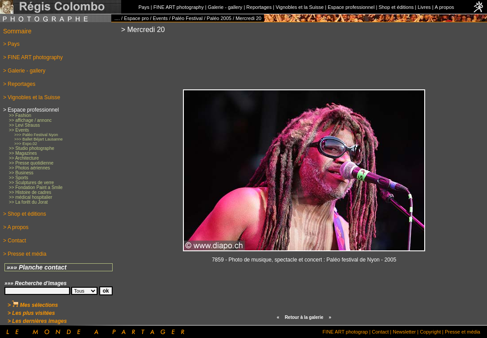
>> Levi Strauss (24, 125)
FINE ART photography (178, 7)
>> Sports (18, 177)
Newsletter (404, 331)
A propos (444, 7)
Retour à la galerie (304, 317)
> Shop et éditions (24, 214)
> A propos (15, 227)
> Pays (11, 44)
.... (117, 18)
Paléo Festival (187, 18)
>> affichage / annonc (30, 120)
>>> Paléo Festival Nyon (36, 135)
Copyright (430, 331)
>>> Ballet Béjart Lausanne (38, 139)
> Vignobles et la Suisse (31, 97)
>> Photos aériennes (29, 167)
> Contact (14, 240)
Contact (380, 331)
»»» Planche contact (37, 267)
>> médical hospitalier (30, 197)
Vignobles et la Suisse (300, 7)
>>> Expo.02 (25, 143)
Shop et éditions (396, 7)
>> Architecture (24, 158)
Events (160, 18)
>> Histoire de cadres (30, 192)
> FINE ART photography (33, 57)
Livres (424, 7)
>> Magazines (23, 153)
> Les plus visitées (31, 313)
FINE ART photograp (345, 331)
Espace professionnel (351, 7)
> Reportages (19, 84)
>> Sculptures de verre (31, 182)
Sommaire (17, 31)
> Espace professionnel (31, 110)
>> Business (21, 172)
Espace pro (136, 18)
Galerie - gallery (225, 7)
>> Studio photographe (31, 148)
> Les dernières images (37, 321)
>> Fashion (20, 115)
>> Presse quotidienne (31, 163)
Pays (143, 7)
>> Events (19, 130)
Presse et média (462, 331)
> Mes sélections (33, 305)
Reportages (259, 7)
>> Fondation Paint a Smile (36, 187)
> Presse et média (24, 254)
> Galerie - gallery (24, 71)
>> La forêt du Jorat (28, 202)
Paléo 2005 (219, 18)
